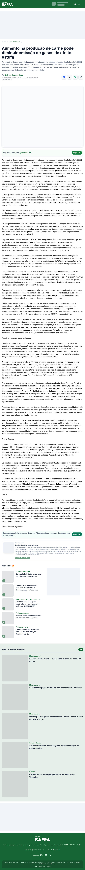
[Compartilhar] (80, 77)
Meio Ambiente (14, 42)
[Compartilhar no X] (69, 77)
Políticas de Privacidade (46, 864)
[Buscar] (75, 4)
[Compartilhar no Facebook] (64, 77)
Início (4, 42)
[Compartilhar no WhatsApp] (75, 77)
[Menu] (79, 4)
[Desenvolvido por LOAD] (48, 866)
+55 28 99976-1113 (54, 850)
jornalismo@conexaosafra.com (34, 850)
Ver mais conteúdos (22, 558)
